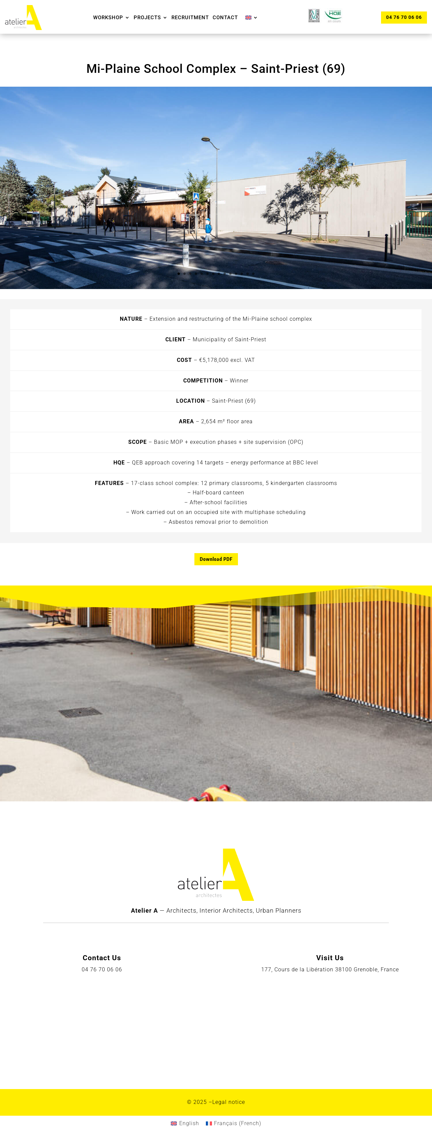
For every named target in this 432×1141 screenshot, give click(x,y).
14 (253, 274)
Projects (147, 18)
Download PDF (216, 559)
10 (230, 274)
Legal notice (228, 1102)
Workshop (108, 18)
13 (247, 274)
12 (242, 274)
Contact (225, 18)
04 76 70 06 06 (404, 17)
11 (236, 274)
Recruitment (190, 18)
